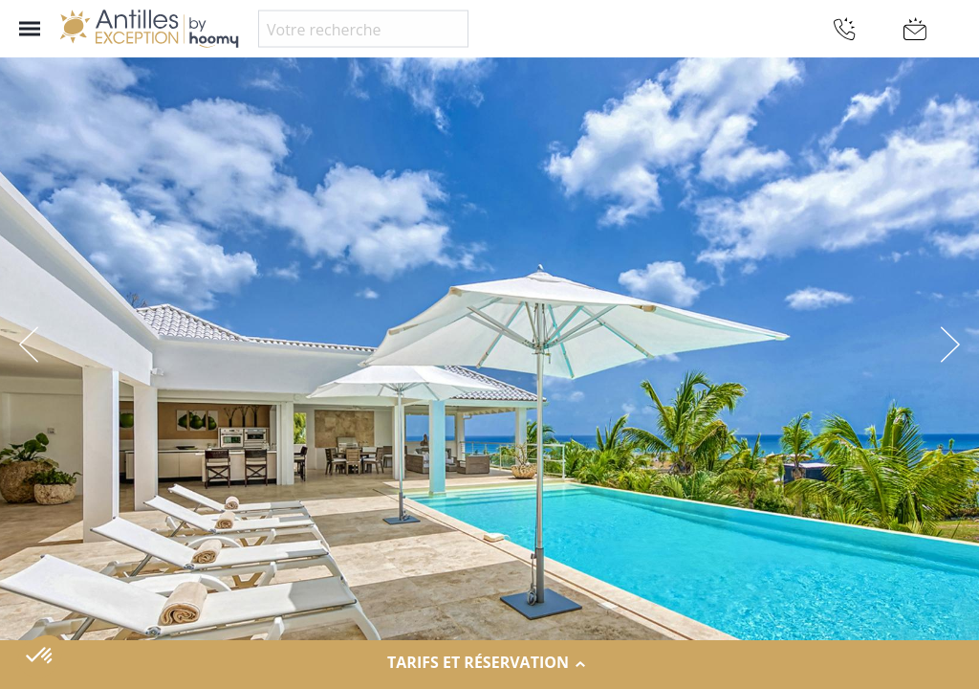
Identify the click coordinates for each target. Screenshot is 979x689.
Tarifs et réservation (489, 663)
